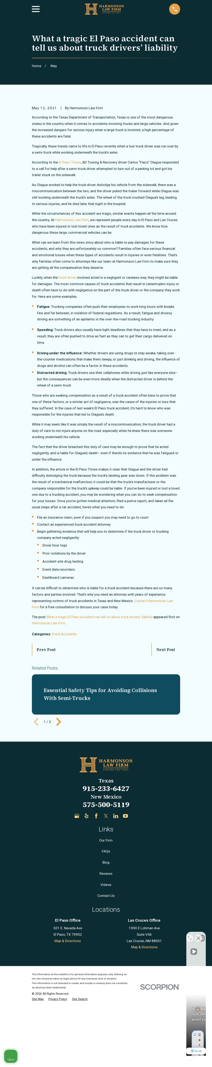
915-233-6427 (106, 859)
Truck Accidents (64, 704)
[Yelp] (86, 886)
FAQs (106, 922)
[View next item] (58, 792)
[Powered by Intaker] (177, 1058)
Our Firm (106, 910)
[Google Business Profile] (76, 886)
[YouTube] (125, 886)
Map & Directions (67, 1011)
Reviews (106, 944)
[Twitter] (106, 886)
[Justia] (135, 886)
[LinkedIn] (115, 886)
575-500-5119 (106, 875)
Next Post (165, 719)
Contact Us (106, 966)
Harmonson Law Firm (48, 693)
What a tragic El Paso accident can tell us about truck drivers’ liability (99, 687)
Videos (105, 955)
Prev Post (46, 719)
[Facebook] (96, 886)
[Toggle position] (189, 935)
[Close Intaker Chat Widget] (198, 935)
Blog (106, 933)
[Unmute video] (138, 935)
